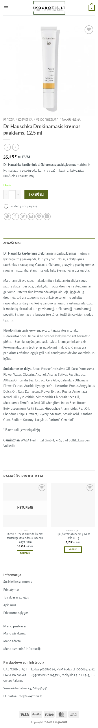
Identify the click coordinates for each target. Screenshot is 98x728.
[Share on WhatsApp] (7, 216)
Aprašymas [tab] (12, 243)
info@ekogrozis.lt (30, 696)
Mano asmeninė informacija (22, 649)
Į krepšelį (36, 194)
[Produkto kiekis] (12, 194)
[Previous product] (15, 147)
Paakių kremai (71, 119)
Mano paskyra (14, 626)
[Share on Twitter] (23, 216)
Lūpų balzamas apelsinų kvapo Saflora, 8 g (73, 536)
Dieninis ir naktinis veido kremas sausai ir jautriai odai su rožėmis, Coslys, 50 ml (25, 538)
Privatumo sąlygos (15, 613)
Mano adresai (12, 641)
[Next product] (7, 147)
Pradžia (9, 119)
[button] (6, 7)
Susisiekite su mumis (17, 582)
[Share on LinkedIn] (47, 216)
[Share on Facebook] (15, 216)
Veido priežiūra (47, 119)
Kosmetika (25, 119)
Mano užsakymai (14, 633)
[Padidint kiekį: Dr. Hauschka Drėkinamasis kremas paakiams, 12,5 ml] (18, 194)
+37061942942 (38, 688)
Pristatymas (11, 589)
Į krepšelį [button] (73, 549)
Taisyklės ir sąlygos (16, 597)
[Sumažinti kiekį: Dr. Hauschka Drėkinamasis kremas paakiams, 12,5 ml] (6, 194)
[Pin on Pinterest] (39, 216)
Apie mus (9, 605)
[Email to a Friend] (31, 216)
